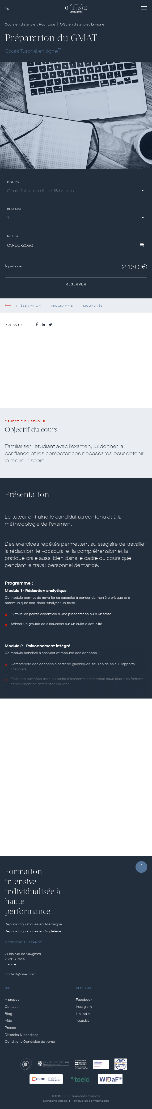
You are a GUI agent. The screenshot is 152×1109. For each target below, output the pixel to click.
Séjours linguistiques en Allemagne (33, 924)
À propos (12, 1000)
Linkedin (83, 1014)
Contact (11, 1007)
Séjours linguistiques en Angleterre (33, 931)
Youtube (82, 1021)
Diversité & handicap (21, 1035)
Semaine (14, 209)
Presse (10, 1028)
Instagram (84, 1007)
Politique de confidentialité (90, 1101)
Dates (12, 236)
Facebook (84, 1000)
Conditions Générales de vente (30, 1042)
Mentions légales (55, 1101)
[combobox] (76, 191)
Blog (8, 1014)
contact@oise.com (20, 974)
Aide (8, 1021)
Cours (13, 182)
